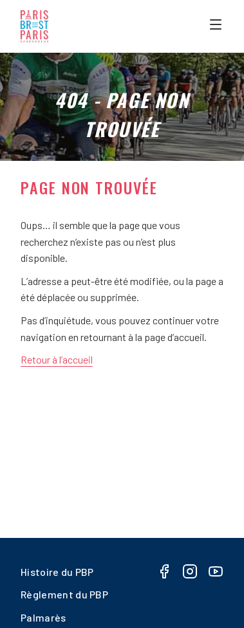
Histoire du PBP (57, 572)
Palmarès (43, 617)
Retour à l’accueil (57, 359)
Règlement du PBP (64, 594)
